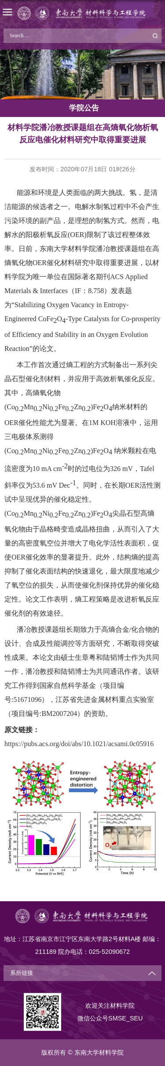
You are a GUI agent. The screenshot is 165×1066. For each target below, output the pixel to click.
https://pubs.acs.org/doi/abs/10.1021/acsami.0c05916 (79, 743)
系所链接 (21, 973)
